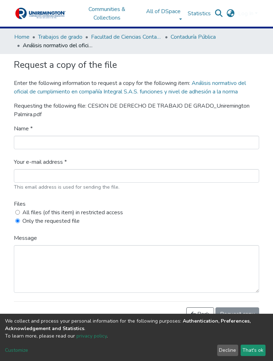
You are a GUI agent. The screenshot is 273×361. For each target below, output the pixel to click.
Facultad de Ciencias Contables (126, 37)
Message (25, 238)
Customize (16, 350)
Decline (227, 350)
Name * (23, 129)
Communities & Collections (107, 13)
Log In (245, 13)
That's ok (252, 350)
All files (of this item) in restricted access (72, 212)
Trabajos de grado (60, 37)
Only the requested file (51, 221)
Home (22, 37)
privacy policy (91, 336)
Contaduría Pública (193, 37)
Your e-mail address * (40, 162)
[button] (230, 13)
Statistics (199, 13)
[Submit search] (219, 13)
